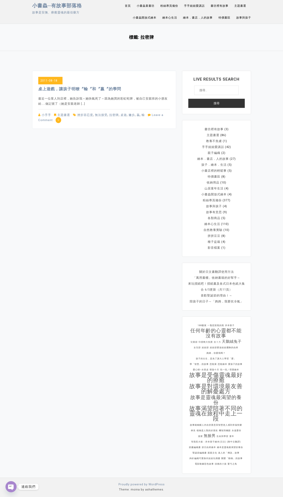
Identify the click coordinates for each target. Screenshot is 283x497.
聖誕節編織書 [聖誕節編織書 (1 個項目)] (199, 453)
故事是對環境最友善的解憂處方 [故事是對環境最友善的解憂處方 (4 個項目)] (216, 389)
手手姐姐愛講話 (194, 5)
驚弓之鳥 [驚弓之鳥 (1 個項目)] (232, 464)
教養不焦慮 (214, 141)
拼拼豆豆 (214, 236)
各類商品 (214, 218)
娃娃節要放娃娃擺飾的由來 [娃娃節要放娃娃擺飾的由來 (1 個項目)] (224, 347)
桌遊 (123, 115)
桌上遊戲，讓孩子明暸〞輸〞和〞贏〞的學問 (79, 89)
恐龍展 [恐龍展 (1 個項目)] (213, 364)
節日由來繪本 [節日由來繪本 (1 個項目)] (209, 447)
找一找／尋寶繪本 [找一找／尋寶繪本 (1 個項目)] (229, 369)
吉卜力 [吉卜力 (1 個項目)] (217, 342)
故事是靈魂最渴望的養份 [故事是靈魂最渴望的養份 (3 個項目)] (216, 400)
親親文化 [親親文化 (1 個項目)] (212, 453)
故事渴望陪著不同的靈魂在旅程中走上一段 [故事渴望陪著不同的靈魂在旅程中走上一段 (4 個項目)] (216, 413)
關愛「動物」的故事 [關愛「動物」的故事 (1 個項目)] (232, 458)
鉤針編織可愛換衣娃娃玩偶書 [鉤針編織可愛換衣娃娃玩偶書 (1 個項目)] (205, 458)
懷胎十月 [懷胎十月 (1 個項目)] (214, 369)
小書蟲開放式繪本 (144, 17)
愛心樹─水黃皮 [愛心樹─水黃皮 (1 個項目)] (201, 369)
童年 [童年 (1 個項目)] (231, 436)
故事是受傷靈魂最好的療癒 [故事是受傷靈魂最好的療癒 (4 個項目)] (216, 377)
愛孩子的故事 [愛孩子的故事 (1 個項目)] (235, 364)
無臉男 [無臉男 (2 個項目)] (210, 435)
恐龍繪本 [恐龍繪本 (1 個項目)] (222, 364)
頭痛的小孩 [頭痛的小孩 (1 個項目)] (221, 464)
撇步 (132, 115)
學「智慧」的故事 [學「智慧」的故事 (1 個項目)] (199, 364)
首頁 (128, 5)
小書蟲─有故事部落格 (57, 5)
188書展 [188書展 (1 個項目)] (202, 325)
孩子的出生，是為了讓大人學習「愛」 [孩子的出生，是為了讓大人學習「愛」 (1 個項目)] (216, 358)
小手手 (46, 115)
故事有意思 (214, 212)
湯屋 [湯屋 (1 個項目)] (200, 436)
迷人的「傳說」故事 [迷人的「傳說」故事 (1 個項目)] (228, 453)
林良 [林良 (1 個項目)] (193, 430)
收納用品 (213, 182)
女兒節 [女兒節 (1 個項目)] (197, 347)
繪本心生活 (169, 17)
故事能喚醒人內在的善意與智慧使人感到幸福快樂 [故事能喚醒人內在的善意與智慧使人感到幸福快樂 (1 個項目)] (216, 425)
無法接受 (101, 115)
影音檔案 (214, 247)
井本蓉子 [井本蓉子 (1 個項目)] (229, 325)
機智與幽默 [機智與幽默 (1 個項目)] (225, 430)
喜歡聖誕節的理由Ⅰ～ (216, 295)
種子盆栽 (214, 242)
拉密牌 (114, 115)
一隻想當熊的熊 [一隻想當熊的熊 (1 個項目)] (215, 325)
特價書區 (224, 17)
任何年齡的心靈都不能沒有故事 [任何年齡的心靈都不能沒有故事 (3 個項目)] (216, 333)
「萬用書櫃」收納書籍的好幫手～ (216, 278)
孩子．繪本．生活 (214, 165)
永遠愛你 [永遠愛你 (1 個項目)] (236, 430)
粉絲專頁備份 (169, 5)
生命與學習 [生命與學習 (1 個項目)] (222, 436)
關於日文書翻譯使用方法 (216, 272)
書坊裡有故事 (219, 5)
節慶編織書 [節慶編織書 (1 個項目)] (195, 447)
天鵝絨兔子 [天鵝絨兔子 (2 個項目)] (232, 341)
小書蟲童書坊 (145, 5)
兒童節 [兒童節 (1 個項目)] (194, 342)
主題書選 (240, 5)
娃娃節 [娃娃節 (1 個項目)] (205, 347)
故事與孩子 (243, 17)
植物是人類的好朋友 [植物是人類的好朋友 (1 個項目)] (207, 430)
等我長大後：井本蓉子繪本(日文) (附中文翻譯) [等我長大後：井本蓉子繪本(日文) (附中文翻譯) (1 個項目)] (216, 442)
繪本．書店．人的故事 (198, 17)
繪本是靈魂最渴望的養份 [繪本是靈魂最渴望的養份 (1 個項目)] (230, 447)
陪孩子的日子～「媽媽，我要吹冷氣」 (216, 301)
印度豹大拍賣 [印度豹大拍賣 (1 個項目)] (206, 342)
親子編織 (214, 153)
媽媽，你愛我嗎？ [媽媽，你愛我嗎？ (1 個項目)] (215, 353)
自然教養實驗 (213, 230)
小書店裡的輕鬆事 (214, 170)
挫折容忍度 (85, 115)
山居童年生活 (214, 188)
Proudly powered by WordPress (142, 484)
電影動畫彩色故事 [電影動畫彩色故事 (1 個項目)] (204, 464)
